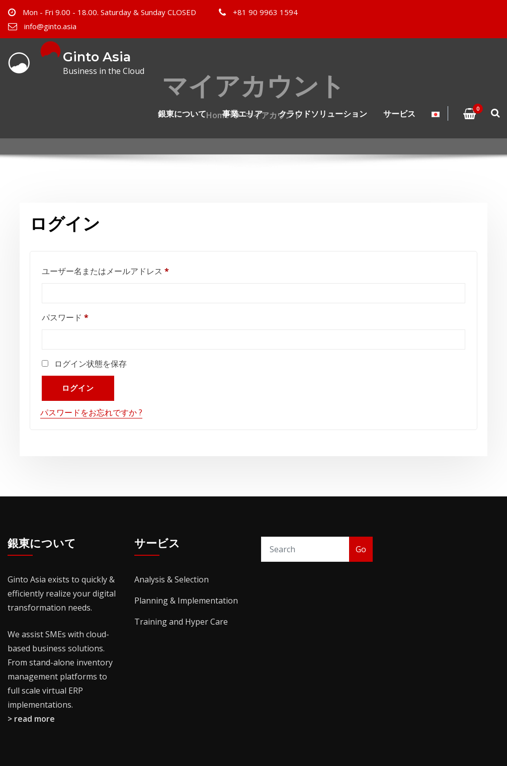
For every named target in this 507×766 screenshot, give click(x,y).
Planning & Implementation (186, 600)
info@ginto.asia (50, 26)
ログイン (78, 388)
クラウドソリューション (323, 113)
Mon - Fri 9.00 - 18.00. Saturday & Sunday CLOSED (109, 12)
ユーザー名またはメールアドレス (109, 271)
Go (361, 549)
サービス (399, 113)
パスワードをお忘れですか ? (91, 412)
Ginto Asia (97, 56)
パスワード (69, 317)
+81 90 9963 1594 (265, 12)
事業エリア (242, 113)
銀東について (182, 113)
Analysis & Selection (171, 579)
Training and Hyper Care (181, 621)
